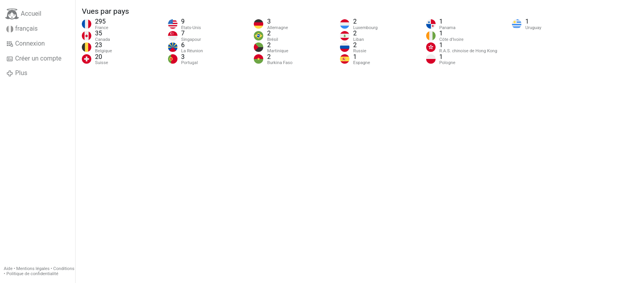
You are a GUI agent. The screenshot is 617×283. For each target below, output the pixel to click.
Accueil (23, 14)
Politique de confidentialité (32, 273)
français (22, 29)
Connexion (25, 44)
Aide (8, 268)
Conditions (63, 268)
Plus (16, 73)
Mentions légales (33, 268)
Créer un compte (33, 58)
